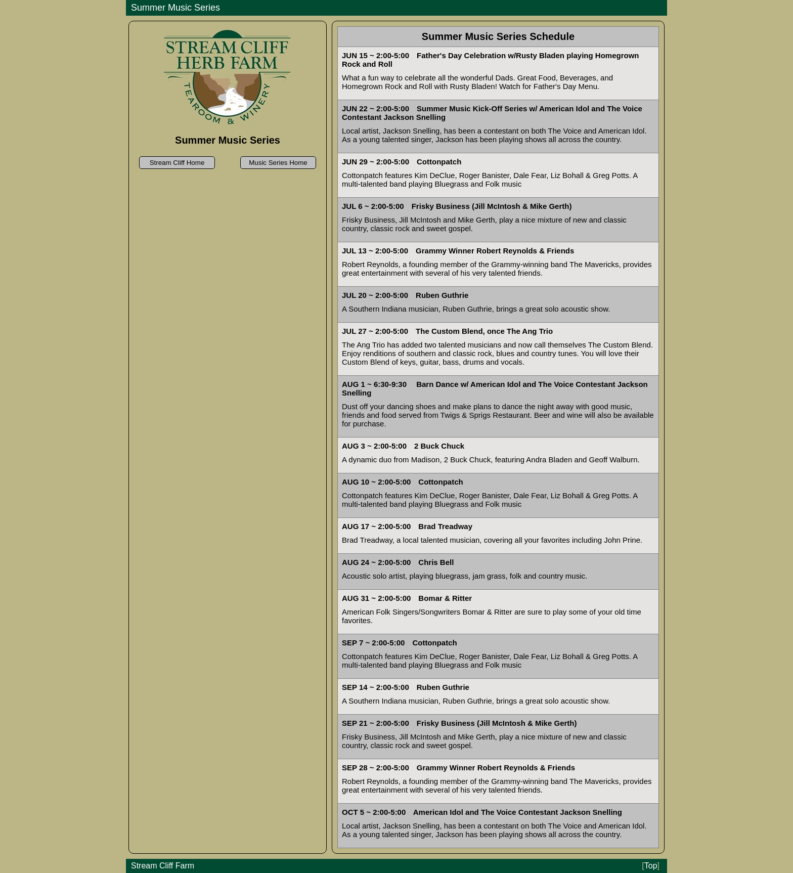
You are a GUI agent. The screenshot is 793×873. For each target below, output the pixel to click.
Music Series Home (278, 162)
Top (650, 865)
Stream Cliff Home (177, 162)
